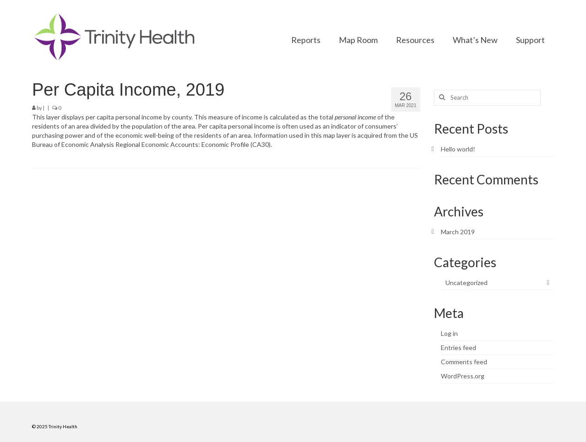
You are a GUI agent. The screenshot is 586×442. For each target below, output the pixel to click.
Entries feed (458, 347)
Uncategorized (466, 282)
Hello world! (458, 149)
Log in (449, 333)
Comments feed (464, 362)
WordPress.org (462, 376)
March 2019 (458, 232)
